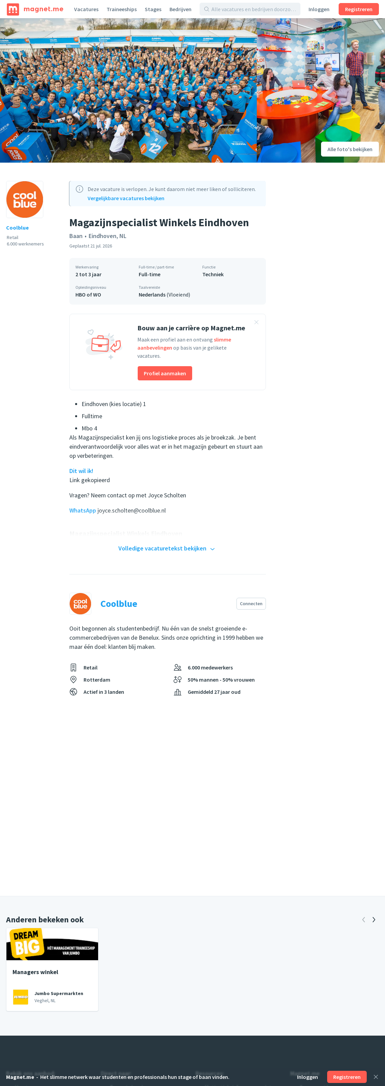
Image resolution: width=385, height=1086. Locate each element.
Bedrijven (180, 9)
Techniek (213, 274)
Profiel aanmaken (165, 373)
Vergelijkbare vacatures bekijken (126, 198)
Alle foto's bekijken (349, 149)
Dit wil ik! (81, 471)
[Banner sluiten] (256, 323)
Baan (76, 236)
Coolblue (17, 227)
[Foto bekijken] (128, 90)
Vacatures (86, 9)
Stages (153, 9)
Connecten (251, 603)
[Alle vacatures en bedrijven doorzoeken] (253, 9)
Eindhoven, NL (108, 236)
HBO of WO (88, 294)
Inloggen (319, 9)
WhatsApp (83, 510)
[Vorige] (364, 920)
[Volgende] (374, 920)
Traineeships (122, 9)
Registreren (358, 9)
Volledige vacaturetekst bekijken (167, 548)
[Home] (35, 9)
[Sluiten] (376, 1077)
